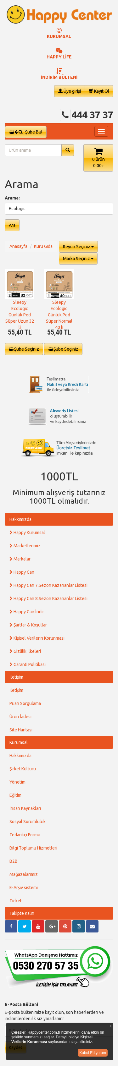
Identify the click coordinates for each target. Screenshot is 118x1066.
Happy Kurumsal (27, 532)
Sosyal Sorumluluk (27, 821)
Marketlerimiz (25, 545)
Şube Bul (25, 131)
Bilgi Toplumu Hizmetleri (33, 847)
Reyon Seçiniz (78, 246)
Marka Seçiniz (78, 258)
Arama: (12, 197)
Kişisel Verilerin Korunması (37, 638)
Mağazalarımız (23, 874)
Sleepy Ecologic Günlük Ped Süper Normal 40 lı (59, 315)
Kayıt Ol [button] (99, 91)
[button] (98, 158)
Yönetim (17, 781)
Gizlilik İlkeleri (25, 651)
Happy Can (21, 572)
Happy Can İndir (26, 611)
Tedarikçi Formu (24, 834)
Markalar (20, 558)
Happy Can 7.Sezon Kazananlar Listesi (48, 585)
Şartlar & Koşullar (28, 624)
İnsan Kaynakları (25, 808)
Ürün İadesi (20, 716)
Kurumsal (18, 742)
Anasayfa (18, 246)
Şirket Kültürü (22, 768)
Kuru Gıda (43, 246)
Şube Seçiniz (24, 349)
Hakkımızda (20, 519)
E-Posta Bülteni (21, 1004)
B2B (13, 861)
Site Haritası (20, 729)
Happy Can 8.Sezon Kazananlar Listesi (48, 598)
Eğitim (15, 795)
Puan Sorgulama (25, 703)
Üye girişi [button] (69, 91)
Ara (12, 225)
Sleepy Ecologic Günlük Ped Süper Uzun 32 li (19, 315)
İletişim (16, 677)
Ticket (15, 900)
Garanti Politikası (27, 664)
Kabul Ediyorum (92, 1053)
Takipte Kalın (21, 913)
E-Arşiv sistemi (23, 887)
